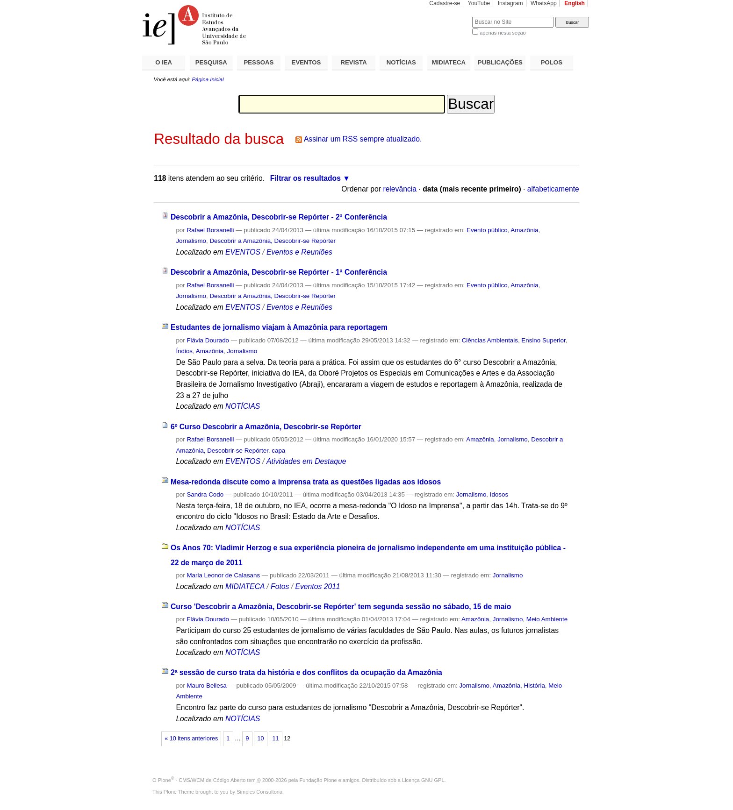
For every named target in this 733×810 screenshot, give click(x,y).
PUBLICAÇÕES (500, 62)
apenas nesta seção (502, 33)
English (574, 3)
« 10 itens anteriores (191, 738)
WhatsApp (544, 3)
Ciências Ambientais (490, 340)
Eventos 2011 (317, 586)
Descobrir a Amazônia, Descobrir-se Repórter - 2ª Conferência (279, 217)
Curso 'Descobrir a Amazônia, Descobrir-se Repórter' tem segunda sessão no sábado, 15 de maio (341, 607)
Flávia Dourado (208, 340)
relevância (400, 189)
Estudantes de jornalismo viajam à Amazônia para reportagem (279, 327)
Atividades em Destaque (306, 461)
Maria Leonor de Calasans (223, 575)
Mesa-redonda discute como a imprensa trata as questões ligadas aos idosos (306, 482)
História (534, 685)
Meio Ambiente (547, 619)
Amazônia (524, 230)
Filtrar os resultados (305, 178)
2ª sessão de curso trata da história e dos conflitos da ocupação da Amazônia (306, 672)
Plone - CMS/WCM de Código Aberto (202, 780)
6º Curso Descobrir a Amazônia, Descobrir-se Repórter (266, 427)
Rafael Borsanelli (210, 230)
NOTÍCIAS (401, 62)
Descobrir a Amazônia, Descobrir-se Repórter (272, 240)
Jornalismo (191, 240)
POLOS (551, 62)
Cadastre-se (444, 3)
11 (276, 738)
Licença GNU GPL (423, 780)
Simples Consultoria (259, 792)
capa (278, 450)
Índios (184, 351)
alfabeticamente (553, 189)
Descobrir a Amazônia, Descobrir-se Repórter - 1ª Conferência (279, 272)
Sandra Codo (205, 494)
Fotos (280, 586)
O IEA (163, 62)
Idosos (499, 494)
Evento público (487, 230)
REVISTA (354, 62)
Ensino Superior (543, 340)
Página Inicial (207, 79)
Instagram (510, 3)
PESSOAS (259, 62)
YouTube (479, 3)
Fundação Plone (318, 780)
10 (260, 738)
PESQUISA (211, 62)
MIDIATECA (449, 62)
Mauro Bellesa (206, 685)
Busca (449, 16)
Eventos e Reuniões (299, 252)
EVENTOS (306, 62)
